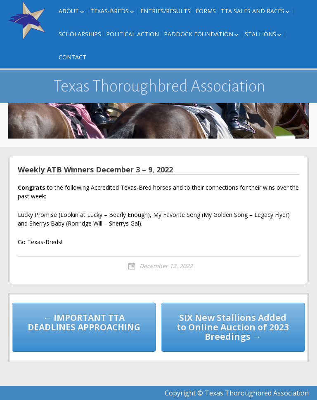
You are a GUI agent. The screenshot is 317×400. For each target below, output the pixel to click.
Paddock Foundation (198, 34)
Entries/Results (165, 11)
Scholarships (80, 34)
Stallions (260, 34)
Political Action (132, 34)
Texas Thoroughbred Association (159, 86)
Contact (72, 57)
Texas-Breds (109, 11)
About (69, 11)
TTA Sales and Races (252, 11)
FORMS (206, 11)
